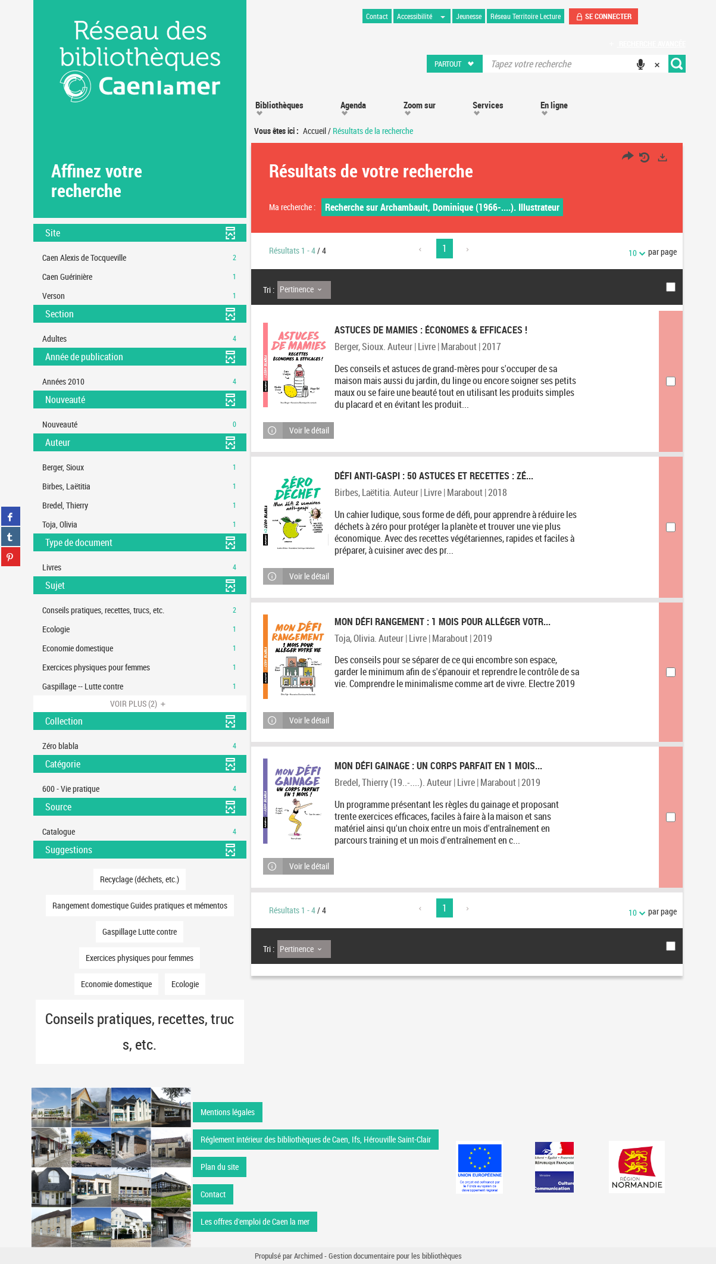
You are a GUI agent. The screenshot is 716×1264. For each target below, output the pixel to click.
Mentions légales (228, 1112)
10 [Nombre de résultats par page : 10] (634, 253)
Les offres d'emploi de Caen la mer (255, 1221)
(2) (139, 703)
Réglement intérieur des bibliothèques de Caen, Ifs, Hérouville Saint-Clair (316, 1139)
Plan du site (220, 1166)
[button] (455, 64)
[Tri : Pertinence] (304, 290)
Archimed (308, 1255)
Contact (213, 1194)
